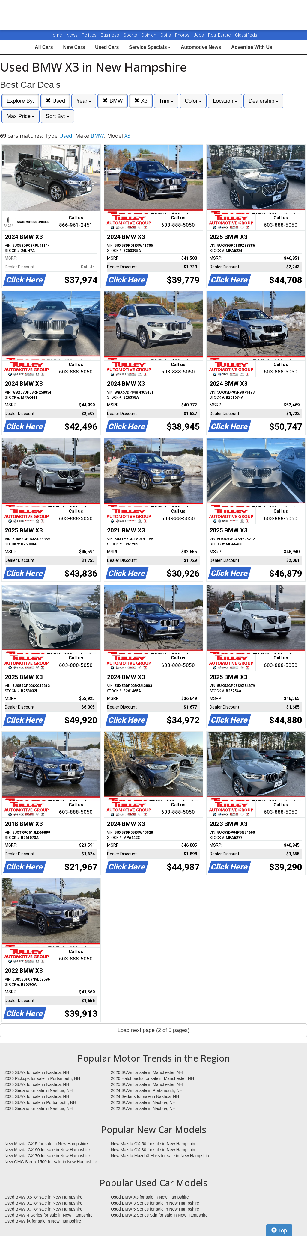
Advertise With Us (251, 47)
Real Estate (220, 35)
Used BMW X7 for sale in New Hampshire (43, 1209)
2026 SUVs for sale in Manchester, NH (147, 1072)
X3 (141, 101)
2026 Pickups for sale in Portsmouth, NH (42, 1078)
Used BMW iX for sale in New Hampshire (42, 1221)
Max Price (20, 116)
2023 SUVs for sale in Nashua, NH (143, 1102)
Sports (130, 35)
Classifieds (246, 35)
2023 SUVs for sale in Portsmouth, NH (40, 1102)
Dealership (263, 101)
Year (83, 101)
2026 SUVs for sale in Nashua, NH (36, 1072)
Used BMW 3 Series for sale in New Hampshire (155, 1203)
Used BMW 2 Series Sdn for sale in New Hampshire (159, 1215)
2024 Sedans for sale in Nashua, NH (145, 1096)
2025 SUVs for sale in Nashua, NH (36, 1084)
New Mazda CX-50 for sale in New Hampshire (154, 1143)
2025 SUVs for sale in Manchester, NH (147, 1084)
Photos (183, 35)
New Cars (74, 47)
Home (56, 35)
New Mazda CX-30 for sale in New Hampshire (154, 1149)
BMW (113, 101)
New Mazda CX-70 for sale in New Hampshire (47, 1155)
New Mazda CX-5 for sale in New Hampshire (46, 1143)
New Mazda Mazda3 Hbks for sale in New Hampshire (160, 1155)
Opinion (149, 35)
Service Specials (150, 47)
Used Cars (107, 47)
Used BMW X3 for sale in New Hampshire (150, 1197)
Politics (89, 35)
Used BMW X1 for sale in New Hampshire (43, 1203)
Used (55, 101)
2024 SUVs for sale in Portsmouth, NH (147, 1090)
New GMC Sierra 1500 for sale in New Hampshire (50, 1161)
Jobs (199, 35)
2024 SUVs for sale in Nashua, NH (36, 1096)
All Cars (44, 47)
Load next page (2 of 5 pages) (153, 1030)
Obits (166, 35)
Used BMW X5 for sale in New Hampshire (43, 1197)
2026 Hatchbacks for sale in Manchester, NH (152, 1078)
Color (193, 101)
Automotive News (201, 47)
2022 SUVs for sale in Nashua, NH (143, 1108)
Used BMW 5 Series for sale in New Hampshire (155, 1209)
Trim (166, 101)
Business (110, 35)
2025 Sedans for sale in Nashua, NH (38, 1090)
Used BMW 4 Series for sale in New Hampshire (48, 1215)
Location (225, 101)
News (72, 35)
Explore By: (20, 101)
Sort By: (57, 116)
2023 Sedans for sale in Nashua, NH (38, 1108)
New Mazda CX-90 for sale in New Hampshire (47, 1149)
